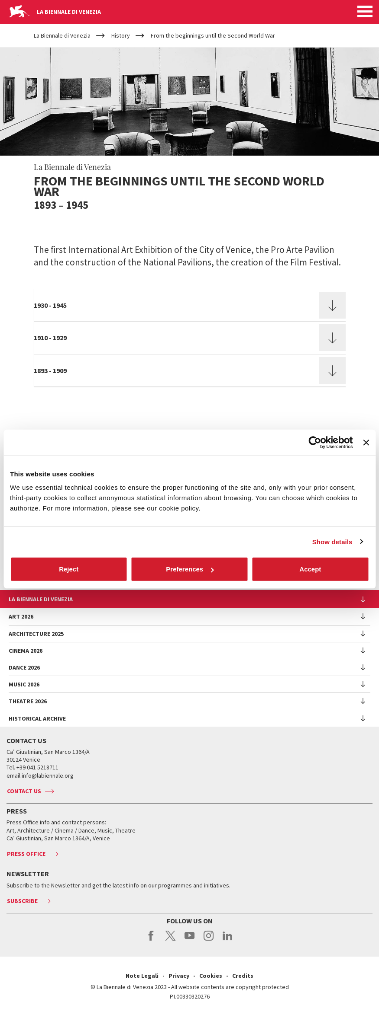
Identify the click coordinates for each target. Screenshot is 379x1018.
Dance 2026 (24, 667)
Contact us (24, 791)
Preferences (190, 569)
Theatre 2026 (28, 701)
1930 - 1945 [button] (50, 305)
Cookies (210, 976)
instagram (208, 940)
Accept (310, 569)
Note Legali (142, 976)
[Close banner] (366, 442)
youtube (189, 940)
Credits (242, 976)
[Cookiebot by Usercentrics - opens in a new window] (315, 442)
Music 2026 (24, 684)
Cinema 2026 (25, 650)
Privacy (178, 976)
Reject (68, 569)
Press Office (26, 854)
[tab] (190, 305)
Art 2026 (21, 616)
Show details (332, 541)
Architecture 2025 (36, 634)
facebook (151, 940)
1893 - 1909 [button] (50, 370)
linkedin (227, 940)
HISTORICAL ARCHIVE (37, 718)
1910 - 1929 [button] (50, 337)
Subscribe (22, 901)
